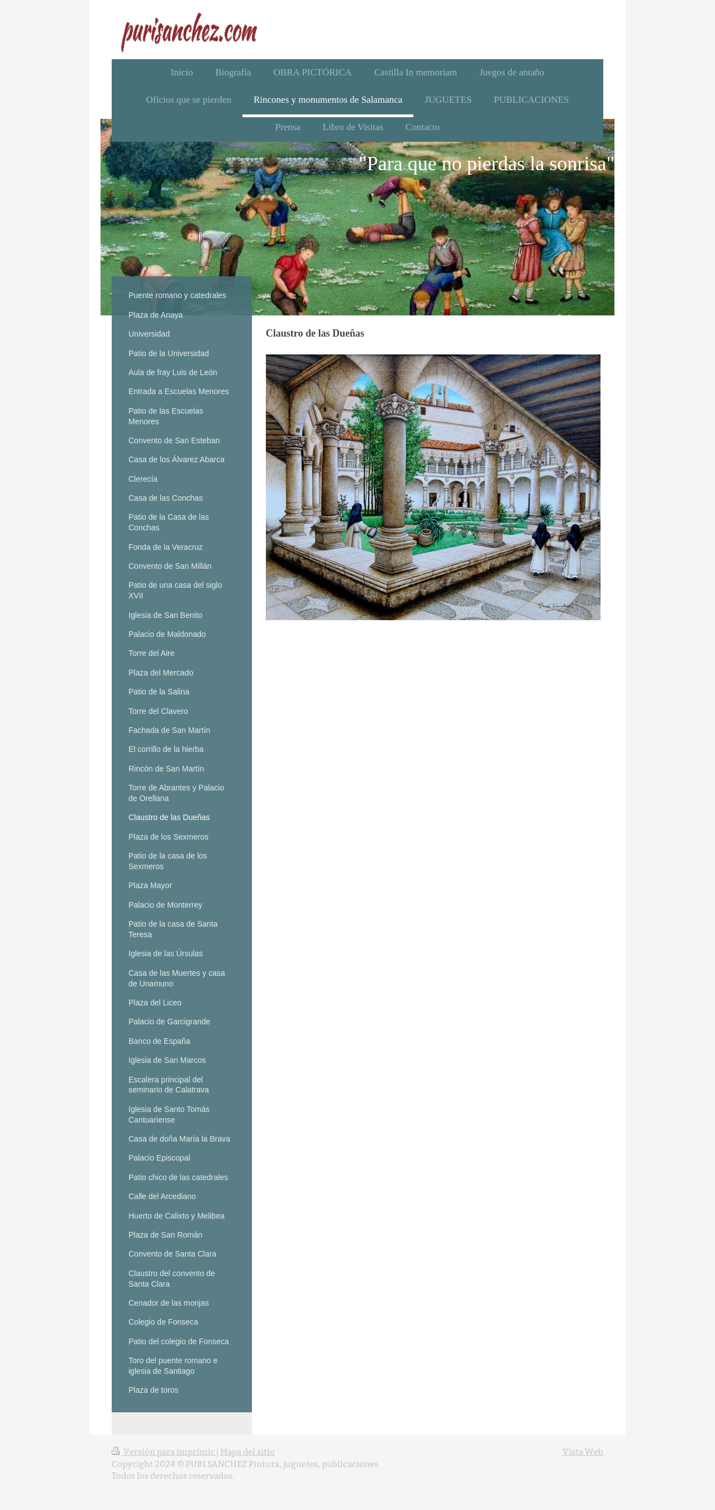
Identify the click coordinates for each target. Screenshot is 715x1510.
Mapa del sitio (247, 1451)
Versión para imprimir (164, 1451)
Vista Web (583, 1451)
